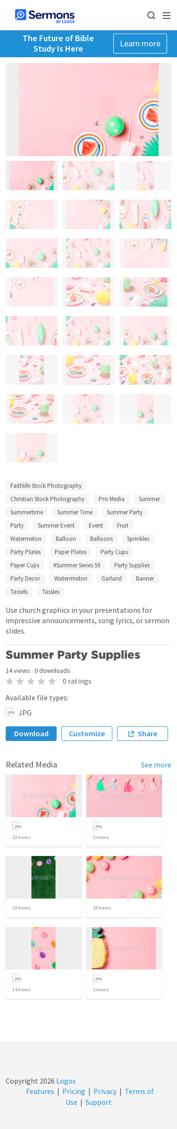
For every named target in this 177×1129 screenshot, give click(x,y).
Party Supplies (132, 565)
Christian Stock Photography (47, 499)
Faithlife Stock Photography (46, 486)
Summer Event (56, 525)
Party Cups (114, 552)
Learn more (140, 43)
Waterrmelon (70, 578)
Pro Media (112, 499)
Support (98, 1102)
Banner (145, 578)
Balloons (101, 539)
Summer (149, 499)
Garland (111, 578)
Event (96, 525)
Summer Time (75, 512)
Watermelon (26, 539)
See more (156, 764)
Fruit (122, 525)
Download (31, 733)
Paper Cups (24, 565)
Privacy (105, 1091)
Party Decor (25, 578)
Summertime (26, 512)
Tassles (50, 592)
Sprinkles (138, 539)
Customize (87, 733)
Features (40, 1091)
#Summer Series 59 (76, 565)
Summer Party (125, 512)
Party (17, 525)
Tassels (19, 592)
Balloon (66, 539)
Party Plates (25, 552)
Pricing (73, 1091)
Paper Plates (70, 552)
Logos (65, 1080)
